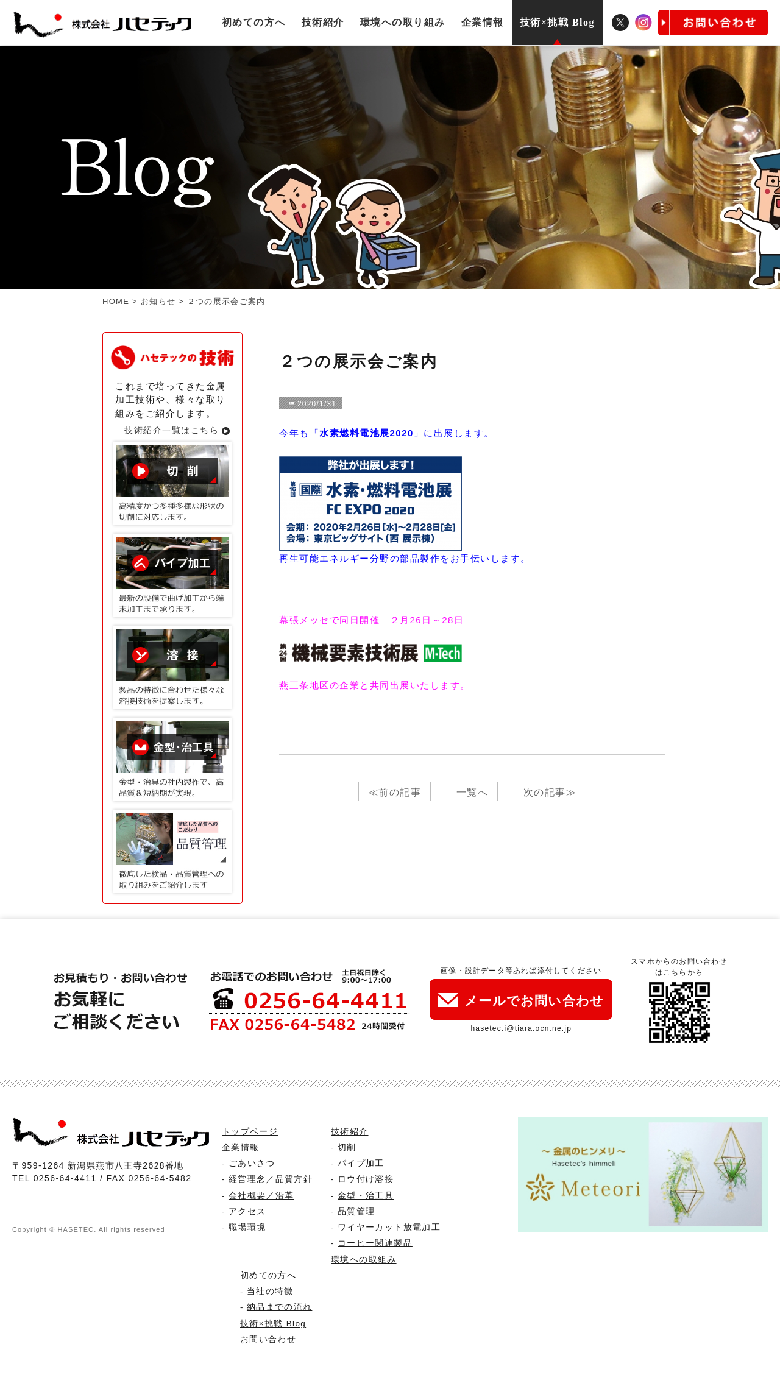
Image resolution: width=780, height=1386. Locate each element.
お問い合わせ (268, 1339)
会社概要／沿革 (261, 1195)
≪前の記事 (395, 792)
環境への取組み (363, 1259)
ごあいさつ (252, 1163)
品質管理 (356, 1211)
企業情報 (482, 22)
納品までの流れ (279, 1307)
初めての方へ (254, 22)
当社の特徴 (270, 1291)
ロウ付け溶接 (366, 1179)
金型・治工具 (366, 1195)
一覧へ (472, 792)
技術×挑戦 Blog (557, 22)
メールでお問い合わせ (521, 1000)
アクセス (247, 1211)
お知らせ (158, 301)
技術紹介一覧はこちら (171, 430)
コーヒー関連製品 (375, 1243)
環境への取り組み (402, 22)
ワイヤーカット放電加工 (389, 1227)
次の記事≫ (550, 792)
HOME (115, 301)
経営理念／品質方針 (271, 1179)
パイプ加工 (361, 1163)
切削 (347, 1147)
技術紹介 (323, 22)
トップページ (250, 1131)
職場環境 (247, 1227)
